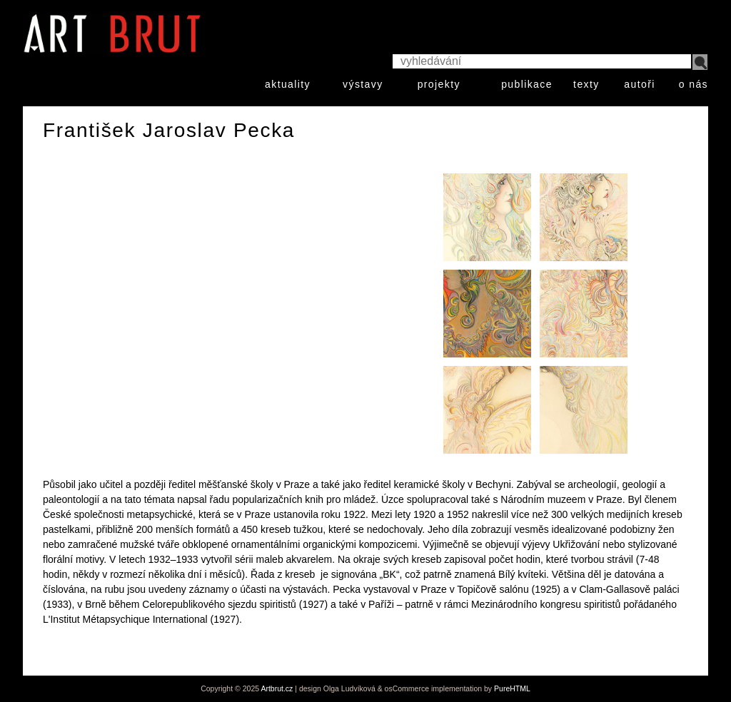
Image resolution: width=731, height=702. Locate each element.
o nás (693, 84)
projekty (439, 84)
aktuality (288, 84)
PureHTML (512, 688)
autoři (639, 84)
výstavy (363, 84)
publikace (527, 84)
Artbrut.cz (277, 688)
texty (586, 84)
